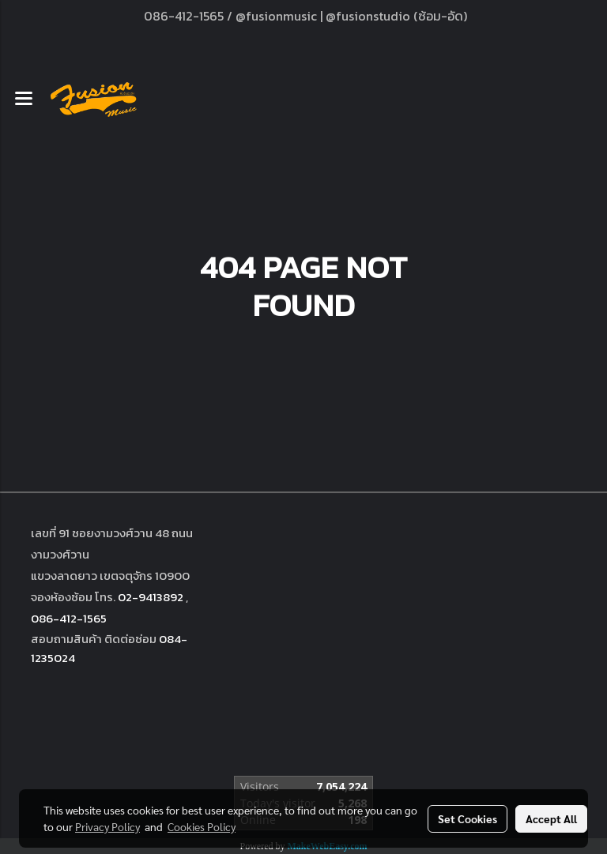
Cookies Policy (202, 826)
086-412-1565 (69, 618)
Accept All (551, 818)
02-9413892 (150, 597)
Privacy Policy (107, 826)
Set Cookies (467, 818)
